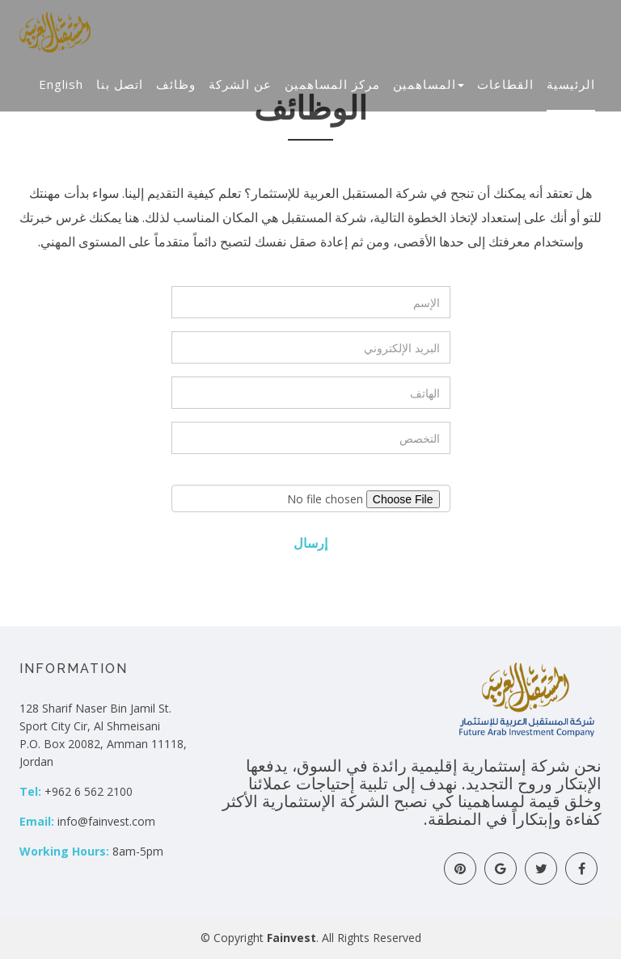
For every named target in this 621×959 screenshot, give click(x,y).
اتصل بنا (119, 84)
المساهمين (428, 84)
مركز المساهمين (332, 84)
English (61, 84)
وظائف (176, 84)
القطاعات (505, 84)
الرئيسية (571, 84)
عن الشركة (240, 84)
